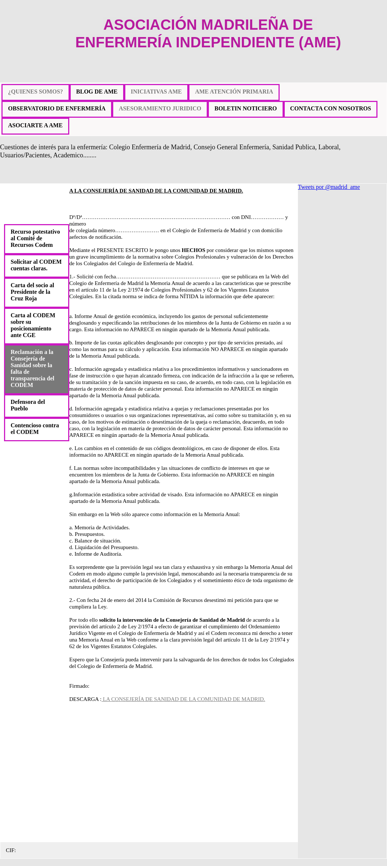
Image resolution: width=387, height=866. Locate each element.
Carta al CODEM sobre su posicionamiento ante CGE (33, 325)
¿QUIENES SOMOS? (35, 91)
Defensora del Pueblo (28, 405)
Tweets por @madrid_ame (329, 187)
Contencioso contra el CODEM (35, 428)
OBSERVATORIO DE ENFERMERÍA (57, 108)
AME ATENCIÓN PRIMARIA (234, 91)
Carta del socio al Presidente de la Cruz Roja (32, 292)
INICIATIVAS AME (156, 91)
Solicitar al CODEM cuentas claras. (36, 265)
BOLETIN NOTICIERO (245, 108)
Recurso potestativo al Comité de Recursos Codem (35, 238)
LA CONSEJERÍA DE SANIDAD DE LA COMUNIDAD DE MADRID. (183, 699)
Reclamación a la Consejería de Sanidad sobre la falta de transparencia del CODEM (32, 368)
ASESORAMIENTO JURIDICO (160, 108)
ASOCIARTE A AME (35, 125)
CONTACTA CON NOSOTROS (330, 108)
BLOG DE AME (97, 91)
